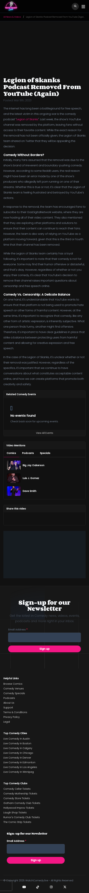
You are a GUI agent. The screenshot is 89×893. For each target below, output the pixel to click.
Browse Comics (12, 684)
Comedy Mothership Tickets (20, 793)
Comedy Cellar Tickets (17, 789)
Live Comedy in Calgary (17, 748)
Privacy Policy (11, 717)
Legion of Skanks (27, 119)
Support (8, 707)
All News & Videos (12, 16)
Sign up (44, 649)
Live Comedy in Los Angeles (20, 767)
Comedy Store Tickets (16, 798)
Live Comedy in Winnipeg (18, 772)
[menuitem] (11, 453)
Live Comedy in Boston (17, 743)
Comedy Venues (13, 688)
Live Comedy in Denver (17, 757)
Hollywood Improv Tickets (18, 807)
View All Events (44, 433)
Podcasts (9, 698)
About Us (8, 702)
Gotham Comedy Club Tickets (21, 803)
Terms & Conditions (15, 712)
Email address (18, 629)
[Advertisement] (44, 554)
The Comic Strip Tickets (17, 822)
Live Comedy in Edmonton (19, 762)
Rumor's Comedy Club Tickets (21, 817)
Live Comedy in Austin (16, 738)
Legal (6, 721)
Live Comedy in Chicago (18, 753)
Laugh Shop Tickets (15, 812)
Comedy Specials (14, 693)
